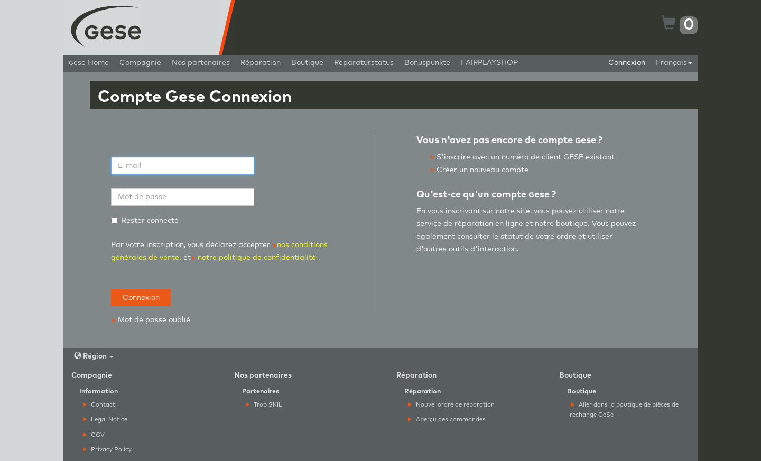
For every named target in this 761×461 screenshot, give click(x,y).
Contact (99, 405)
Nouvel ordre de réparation (451, 405)
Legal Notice (105, 419)
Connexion (626, 63)
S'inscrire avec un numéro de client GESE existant (523, 157)
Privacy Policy (107, 450)
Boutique (307, 63)
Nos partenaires (201, 63)
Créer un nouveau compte (479, 170)
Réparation (260, 63)
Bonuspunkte (427, 63)
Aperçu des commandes (447, 419)
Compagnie (140, 63)
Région (94, 356)
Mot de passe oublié (151, 320)
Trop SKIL (264, 405)
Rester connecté (145, 220)
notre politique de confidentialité (254, 257)
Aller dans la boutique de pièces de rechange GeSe (624, 410)
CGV (94, 435)
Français (674, 63)
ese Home (89, 63)
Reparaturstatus (364, 63)
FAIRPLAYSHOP (489, 63)
